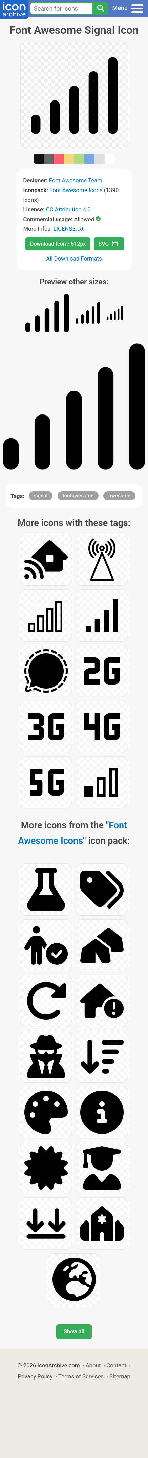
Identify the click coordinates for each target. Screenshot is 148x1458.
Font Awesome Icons (76, 190)
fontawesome (78, 496)
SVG (108, 244)
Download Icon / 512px (58, 244)
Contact (116, 1365)
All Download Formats (74, 258)
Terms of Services (81, 1376)
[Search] (100, 8)
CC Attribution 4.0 (68, 209)
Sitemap (119, 1376)
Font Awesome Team (75, 180)
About (93, 1365)
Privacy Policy (35, 1376)
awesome (119, 496)
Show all (74, 1331)
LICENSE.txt (68, 228)
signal (40, 496)
